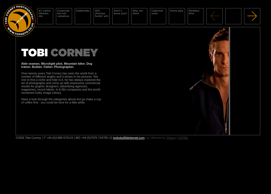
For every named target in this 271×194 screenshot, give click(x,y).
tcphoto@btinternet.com (129, 137)
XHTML (183, 137)
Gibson (171, 137)
